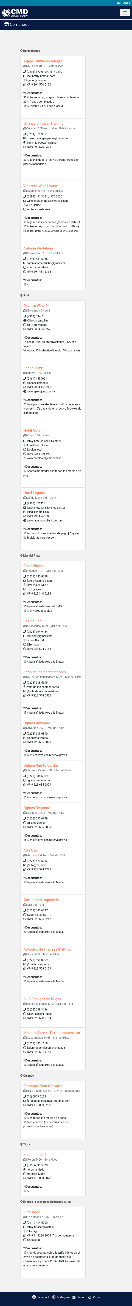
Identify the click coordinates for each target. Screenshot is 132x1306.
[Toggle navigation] (125, 12)
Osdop (94, 1297)
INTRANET (123, 3)
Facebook (41, 1297)
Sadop (77, 1297)
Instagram (61, 1297)
